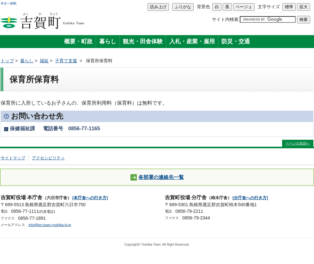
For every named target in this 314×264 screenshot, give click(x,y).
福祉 (44, 60)
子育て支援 (66, 60)
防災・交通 (235, 41)
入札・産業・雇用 (192, 41)
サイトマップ (13, 158)
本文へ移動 (8, 3)
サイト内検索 (225, 19)
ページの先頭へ (298, 143)
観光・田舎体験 (143, 41)
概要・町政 (78, 41)
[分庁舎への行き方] (250, 197)
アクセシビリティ (48, 158)
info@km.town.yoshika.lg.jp (49, 225)
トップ (7, 60)
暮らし (107, 41)
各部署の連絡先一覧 (157, 177)
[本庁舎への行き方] (90, 197)
